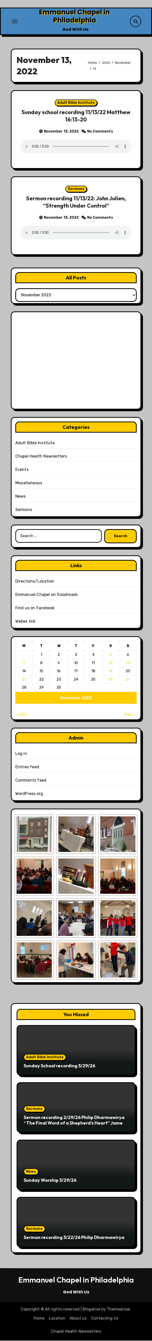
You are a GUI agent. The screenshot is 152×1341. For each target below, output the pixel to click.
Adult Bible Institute (76, 103)
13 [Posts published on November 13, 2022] (128, 663)
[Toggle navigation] (15, 21)
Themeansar (118, 1309)
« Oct (22, 714)
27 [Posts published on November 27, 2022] (128, 679)
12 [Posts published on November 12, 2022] (111, 663)
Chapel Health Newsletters (41, 456)
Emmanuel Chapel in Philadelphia (74, 16)
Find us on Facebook (35, 608)
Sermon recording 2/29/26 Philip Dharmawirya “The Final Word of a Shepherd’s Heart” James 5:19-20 (74, 1123)
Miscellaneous (28, 483)
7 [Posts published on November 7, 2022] (24, 663)
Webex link (25, 621)
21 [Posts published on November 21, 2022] (24, 679)
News (20, 496)
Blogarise (91, 1309)
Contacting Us (104, 1318)
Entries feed (27, 767)
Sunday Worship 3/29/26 (50, 1181)
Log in (21, 754)
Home (39, 1318)
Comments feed (31, 780)
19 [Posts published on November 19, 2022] (111, 671)
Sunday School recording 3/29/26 (59, 1066)
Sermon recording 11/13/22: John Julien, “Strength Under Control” (76, 202)
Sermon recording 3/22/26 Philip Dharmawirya (74, 1238)
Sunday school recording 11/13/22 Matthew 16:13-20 (76, 116)
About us (78, 1318)
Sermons (76, 189)
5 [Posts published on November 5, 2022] (111, 655)
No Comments (100, 131)
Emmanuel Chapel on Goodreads (46, 594)
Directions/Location (35, 581)
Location (57, 1318)
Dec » (130, 714)
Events (22, 469)
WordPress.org (29, 794)
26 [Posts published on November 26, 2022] (110, 679)
